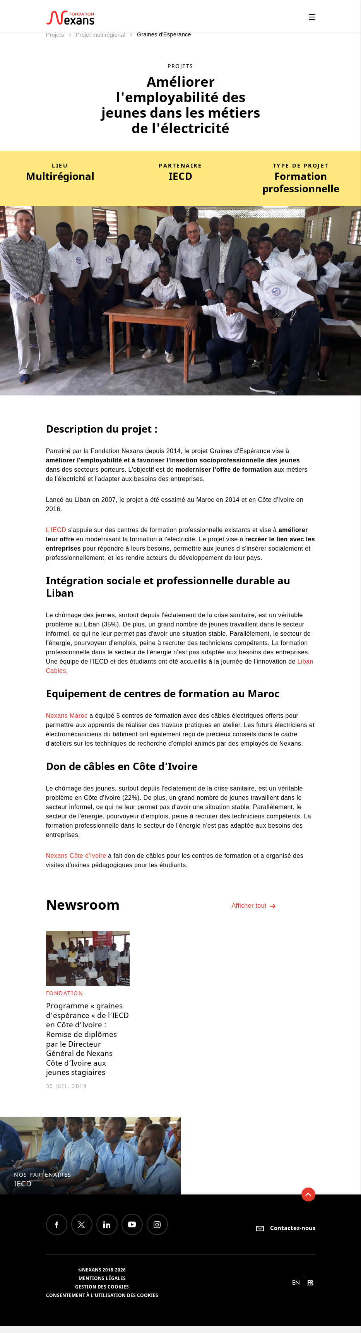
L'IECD (57, 530)
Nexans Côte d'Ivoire (76, 855)
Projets (56, 34)
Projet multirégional (101, 34)
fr (310, 1289)
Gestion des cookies (102, 1293)
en (296, 1289)
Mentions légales (102, 1285)
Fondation (65, 993)
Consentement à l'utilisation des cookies (102, 1302)
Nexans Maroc (67, 715)
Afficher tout (254, 907)
